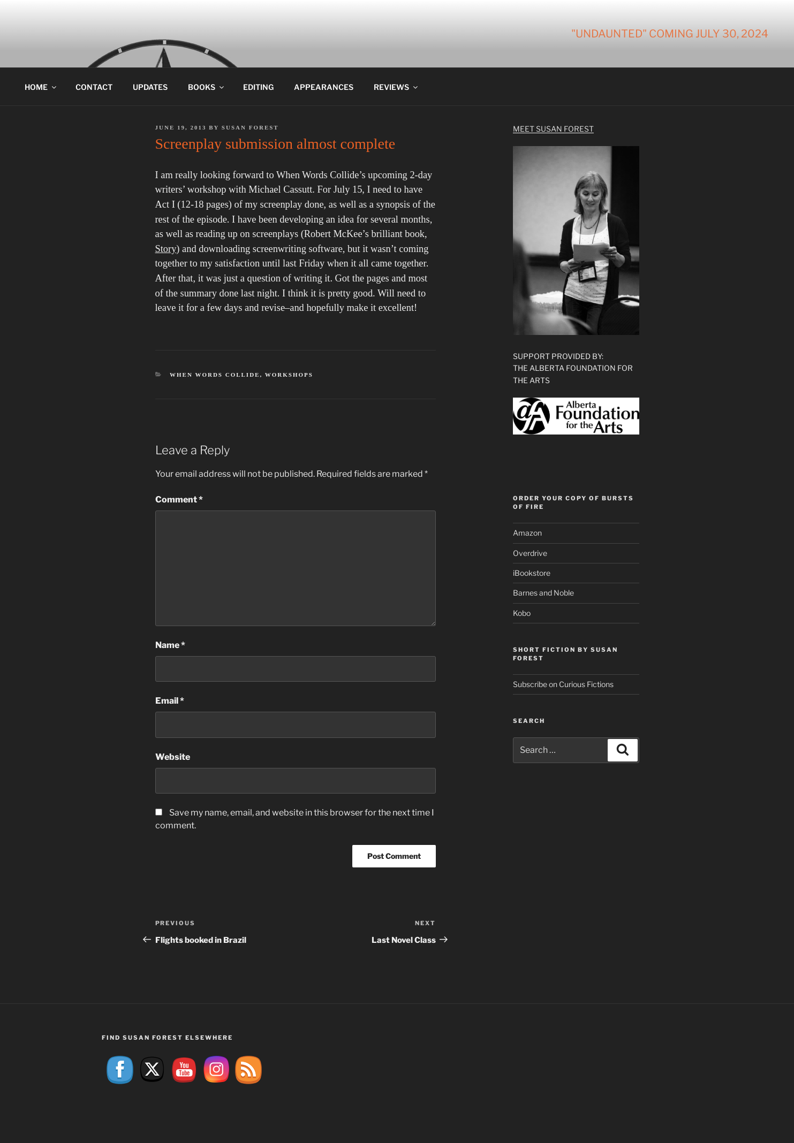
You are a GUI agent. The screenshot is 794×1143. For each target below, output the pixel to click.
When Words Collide (215, 374)
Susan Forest (250, 127)
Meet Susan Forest (553, 128)
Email (169, 701)
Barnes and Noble (543, 592)
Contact (93, 87)
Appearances (323, 87)
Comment (179, 499)
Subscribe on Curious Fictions (563, 684)
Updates (150, 87)
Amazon (527, 532)
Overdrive (530, 553)
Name (170, 645)
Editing (258, 87)
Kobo (522, 613)
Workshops (289, 374)
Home (41, 87)
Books (206, 87)
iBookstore (531, 572)
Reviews (396, 87)
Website (172, 757)
